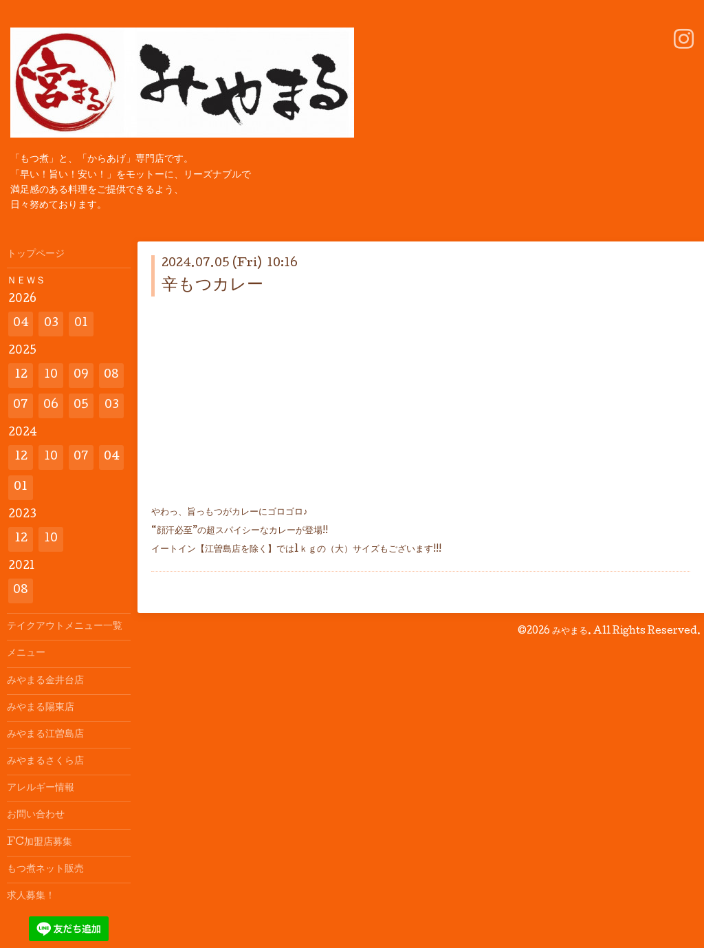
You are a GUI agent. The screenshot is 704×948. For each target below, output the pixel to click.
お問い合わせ (36, 815)
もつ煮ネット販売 (45, 869)
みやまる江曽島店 (45, 734)
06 (50, 405)
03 (51, 324)
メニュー (26, 653)
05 (81, 405)
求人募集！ (31, 896)
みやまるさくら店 (45, 761)
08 (111, 375)
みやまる (570, 631)
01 (81, 324)
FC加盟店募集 (39, 842)
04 (21, 324)
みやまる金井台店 (45, 681)
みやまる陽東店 (40, 707)
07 (20, 405)
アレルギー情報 (40, 788)
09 (81, 375)
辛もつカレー (212, 286)
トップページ (36, 254)
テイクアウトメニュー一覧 (64, 626)
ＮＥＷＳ (26, 281)
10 (51, 375)
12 (21, 375)
